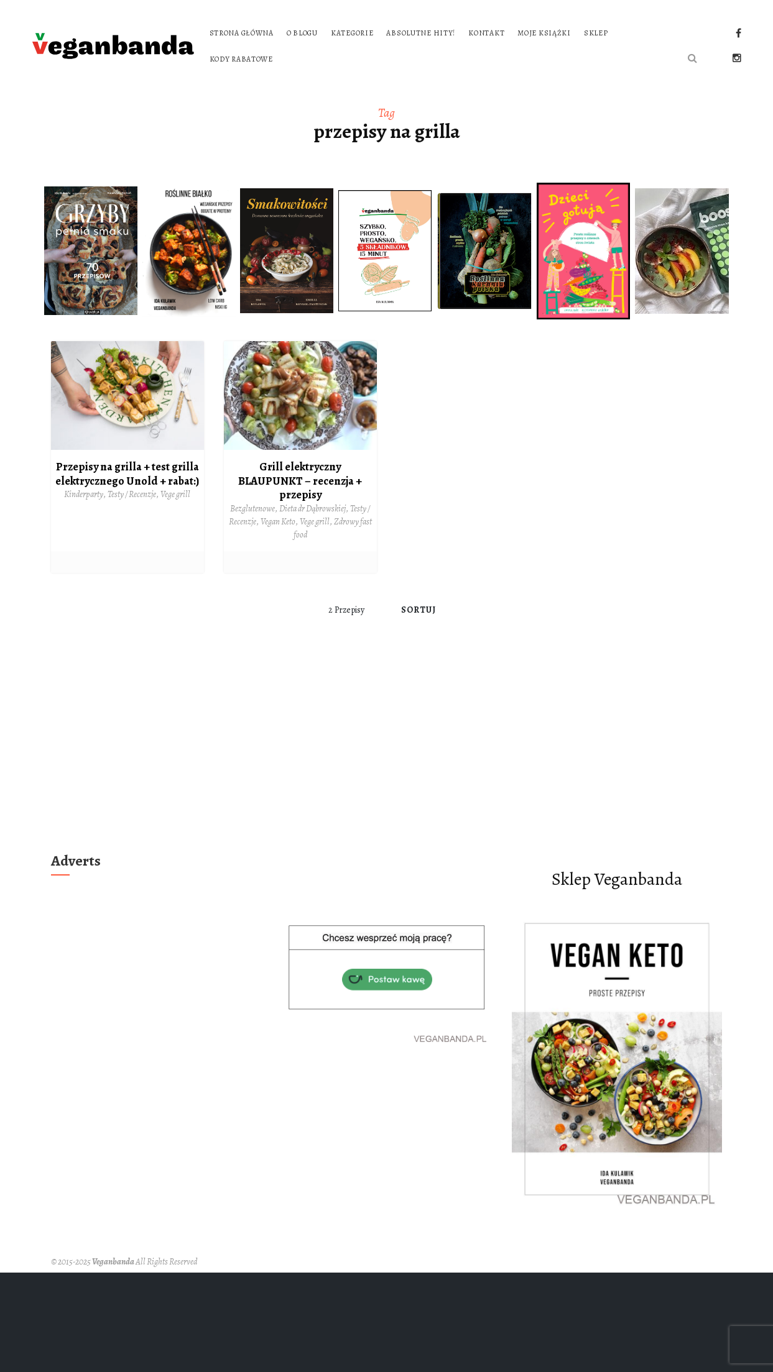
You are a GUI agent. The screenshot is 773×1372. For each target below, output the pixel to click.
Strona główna (242, 33)
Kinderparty (83, 494)
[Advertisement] (386, 754)
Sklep (596, 33)
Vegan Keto (278, 522)
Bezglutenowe (252, 508)
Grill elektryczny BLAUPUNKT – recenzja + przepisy (300, 480)
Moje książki (544, 33)
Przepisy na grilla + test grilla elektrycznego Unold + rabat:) (127, 473)
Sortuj (419, 610)
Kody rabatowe (241, 59)
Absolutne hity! (420, 33)
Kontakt (486, 33)
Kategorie (352, 33)
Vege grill (175, 494)
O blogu (302, 33)
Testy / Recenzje (132, 494)
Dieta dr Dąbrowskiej (312, 508)
